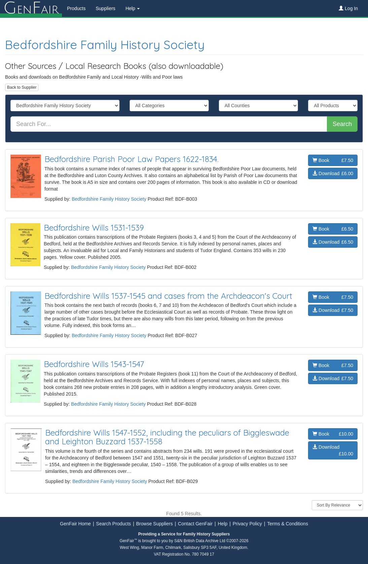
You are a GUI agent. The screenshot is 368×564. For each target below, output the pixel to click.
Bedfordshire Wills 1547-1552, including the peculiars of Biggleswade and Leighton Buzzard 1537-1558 (167, 437)
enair (31, 8)
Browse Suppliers (154, 523)
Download (332, 173)
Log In (348, 8)
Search (342, 124)
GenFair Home (75, 523)
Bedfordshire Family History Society (105, 44)
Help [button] (133, 8)
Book (332, 160)
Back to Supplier (21, 87)
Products (76, 8)
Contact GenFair (195, 523)
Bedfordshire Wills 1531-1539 (94, 228)
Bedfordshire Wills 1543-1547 (94, 364)
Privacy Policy (247, 523)
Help (223, 523)
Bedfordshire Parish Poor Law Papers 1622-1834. (131, 159)
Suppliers (105, 8)
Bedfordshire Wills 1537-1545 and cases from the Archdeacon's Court (168, 296)
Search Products (113, 523)
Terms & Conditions (287, 523)
